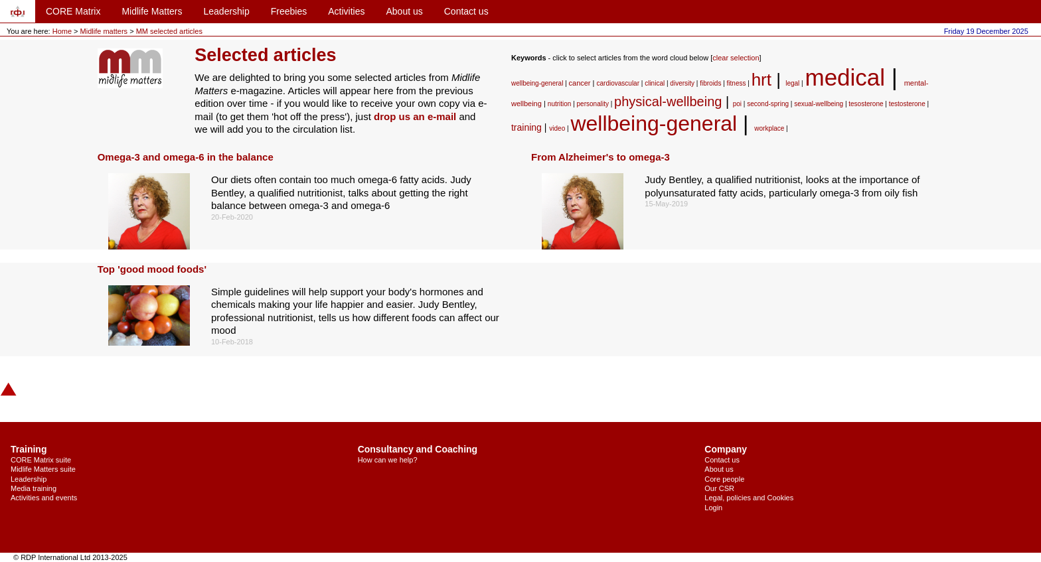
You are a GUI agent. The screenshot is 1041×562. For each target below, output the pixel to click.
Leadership (226, 11)
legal (792, 83)
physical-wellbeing (668, 101)
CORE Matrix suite (41, 460)
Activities (346, 11)
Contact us (466, 11)
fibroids (710, 83)
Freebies (289, 11)
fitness (736, 83)
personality (593, 103)
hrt (761, 80)
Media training (33, 488)
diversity (682, 83)
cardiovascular (618, 83)
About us (404, 11)
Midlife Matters (151, 11)
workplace (769, 128)
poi (737, 103)
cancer (580, 83)
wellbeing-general (537, 83)
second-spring (768, 103)
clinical (655, 83)
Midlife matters (105, 31)
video (557, 128)
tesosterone (865, 103)
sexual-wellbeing (818, 103)
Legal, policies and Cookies (748, 498)
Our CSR (719, 488)
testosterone (907, 103)
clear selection (735, 58)
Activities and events (44, 498)
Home (62, 31)
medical (845, 77)
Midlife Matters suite (43, 469)
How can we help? (388, 460)
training (526, 127)
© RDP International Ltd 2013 (61, 557)
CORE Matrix (73, 11)
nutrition (560, 103)
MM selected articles (169, 31)
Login (713, 508)
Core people (724, 479)
